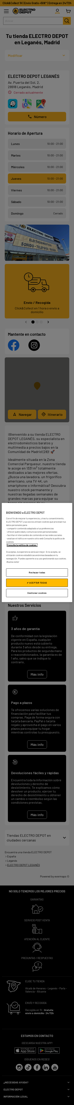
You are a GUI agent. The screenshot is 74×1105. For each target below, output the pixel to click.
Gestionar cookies (37, 593)
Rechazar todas (37, 572)
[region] (37, 552)
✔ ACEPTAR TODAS (37, 582)
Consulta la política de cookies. (22, 545)
